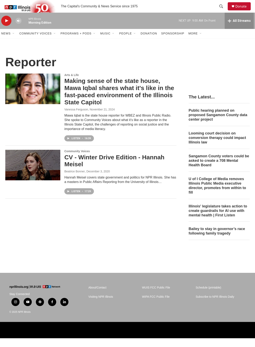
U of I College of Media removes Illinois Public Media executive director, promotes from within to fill (217, 194)
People (125, 42)
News (6, 42)
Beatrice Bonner (74, 180)
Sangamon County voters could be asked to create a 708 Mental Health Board (219, 169)
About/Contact (97, 296)
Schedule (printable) (208, 296)
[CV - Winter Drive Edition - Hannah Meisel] (32, 174)
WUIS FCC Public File (156, 296)
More (193, 42)
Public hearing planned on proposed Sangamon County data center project (218, 123)
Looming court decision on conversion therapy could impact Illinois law (217, 146)
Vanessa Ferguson (76, 118)
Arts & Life (71, 83)
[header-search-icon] (223, 11)
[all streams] (239, 29)
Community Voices (35, 42)
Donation (149, 42)
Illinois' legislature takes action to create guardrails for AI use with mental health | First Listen (218, 219)
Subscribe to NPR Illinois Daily (215, 305)
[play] (6, 29)
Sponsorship (172, 42)
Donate (243, 11)
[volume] (18, 29)
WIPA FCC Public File (155, 305)
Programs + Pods (75, 42)
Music (105, 42)
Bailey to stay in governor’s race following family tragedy (217, 240)
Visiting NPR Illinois (100, 305)
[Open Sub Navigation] (13, 42)
